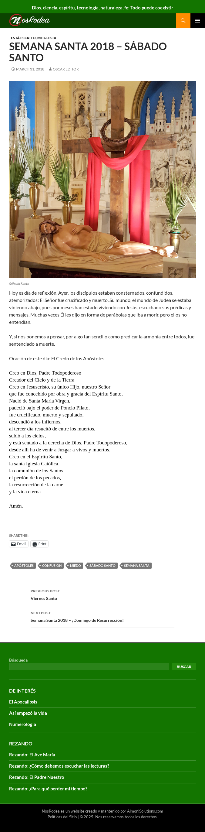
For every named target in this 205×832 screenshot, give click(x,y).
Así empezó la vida (28, 713)
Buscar (184, 666)
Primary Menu (197, 20)
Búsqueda (18, 660)
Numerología (22, 724)
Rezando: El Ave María (32, 754)
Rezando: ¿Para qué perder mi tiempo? (48, 788)
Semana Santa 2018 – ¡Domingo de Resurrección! (102, 616)
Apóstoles (24, 565)
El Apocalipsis (23, 701)
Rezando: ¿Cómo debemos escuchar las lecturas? (59, 766)
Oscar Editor (66, 69)
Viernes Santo (102, 594)
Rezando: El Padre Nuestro (36, 777)
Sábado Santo (102, 565)
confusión (52, 565)
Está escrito (23, 38)
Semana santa (137, 565)
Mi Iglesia (46, 38)
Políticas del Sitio (62, 816)
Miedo (75, 565)
